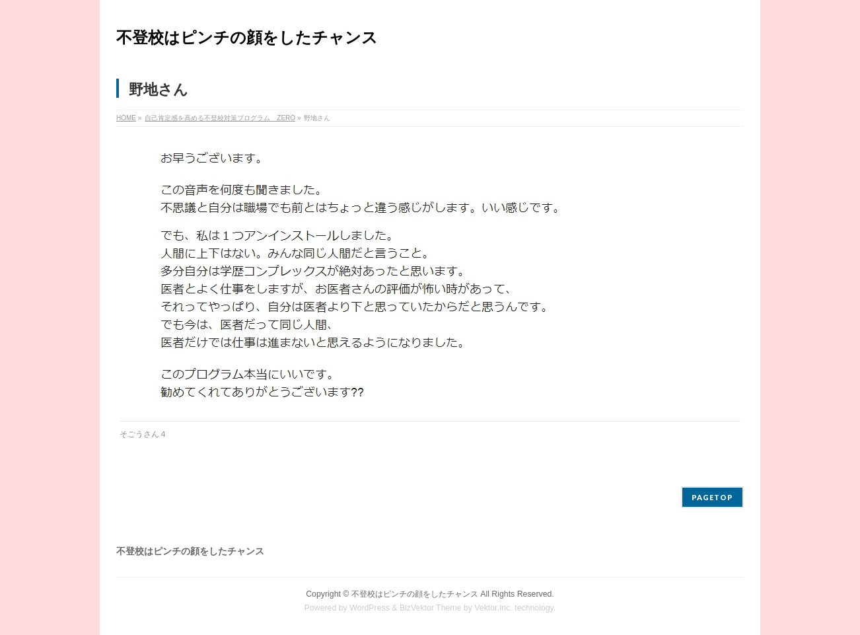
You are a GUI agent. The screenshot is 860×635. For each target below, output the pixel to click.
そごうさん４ (143, 434)
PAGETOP (712, 497)
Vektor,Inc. (493, 608)
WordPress (369, 608)
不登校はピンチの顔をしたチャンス (247, 37)
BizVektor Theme (431, 608)
